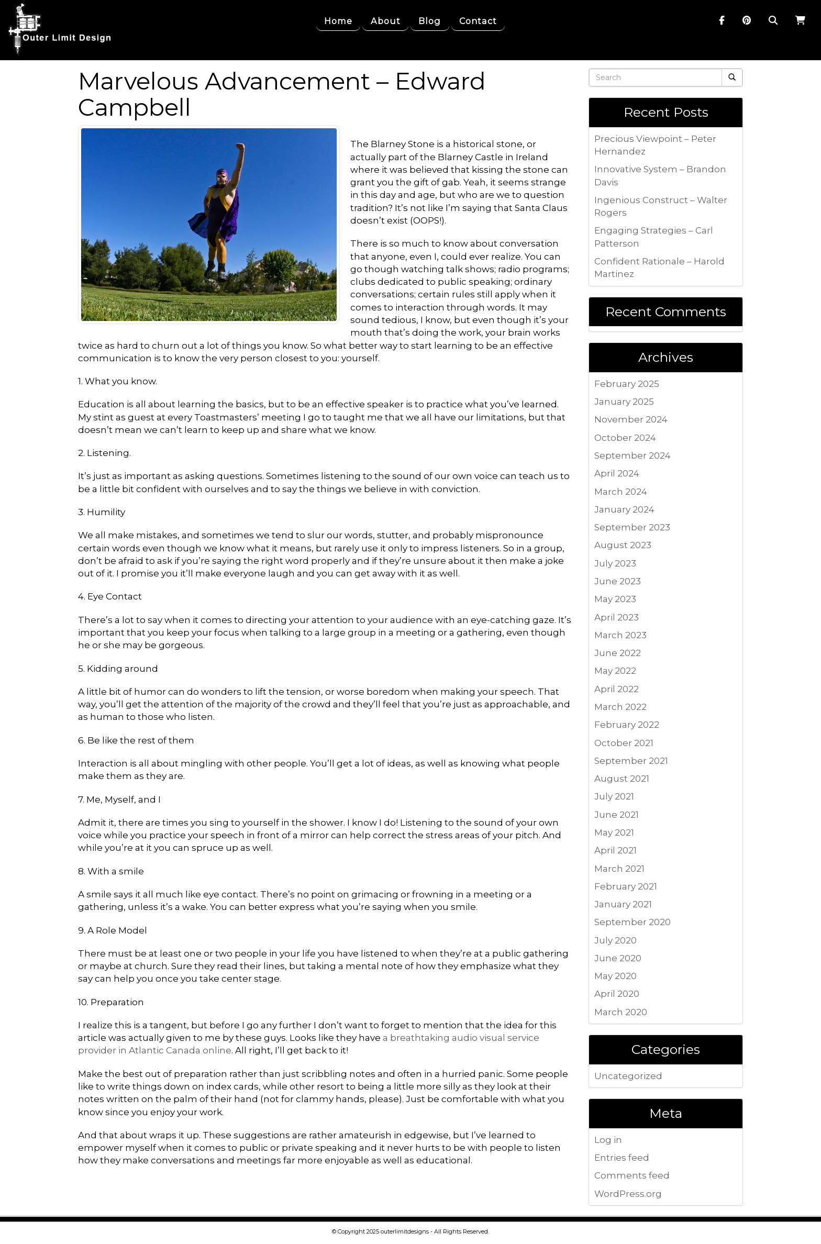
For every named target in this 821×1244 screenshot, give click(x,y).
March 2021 (619, 868)
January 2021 (623, 904)
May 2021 (614, 832)
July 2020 (615, 940)
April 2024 (616, 473)
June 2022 (617, 653)
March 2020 (620, 1012)
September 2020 (632, 922)
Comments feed (632, 1175)
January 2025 (624, 401)
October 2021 (623, 743)
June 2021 (616, 814)
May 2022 (615, 670)
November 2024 (631, 419)
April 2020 (616, 993)
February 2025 (626, 384)
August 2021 (621, 778)
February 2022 (626, 724)
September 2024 (632, 455)
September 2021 (631, 761)
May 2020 (615, 976)
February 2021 (625, 886)
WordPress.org (628, 1194)
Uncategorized (628, 1076)
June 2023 (617, 581)
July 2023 (615, 563)
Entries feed (621, 1157)
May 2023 (615, 599)
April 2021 (615, 850)
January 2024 (624, 509)
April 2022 (616, 689)
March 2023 (620, 635)
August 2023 (622, 545)
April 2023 (616, 617)
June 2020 (617, 958)
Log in (608, 1140)
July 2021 (614, 796)
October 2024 (625, 437)
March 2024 (620, 491)
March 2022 (620, 707)
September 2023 (632, 527)
